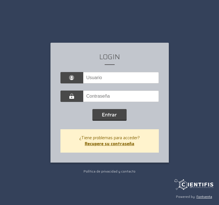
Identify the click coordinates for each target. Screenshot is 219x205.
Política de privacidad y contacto (109, 171)
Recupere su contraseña (109, 143)
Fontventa (204, 196)
